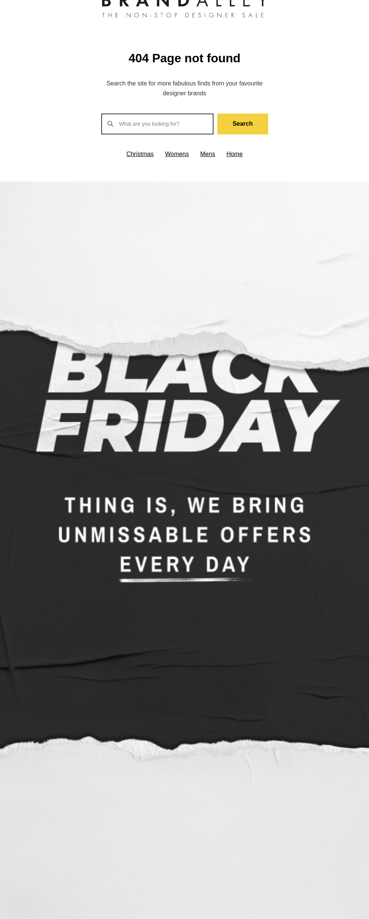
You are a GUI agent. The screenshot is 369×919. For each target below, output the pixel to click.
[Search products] (157, 124)
